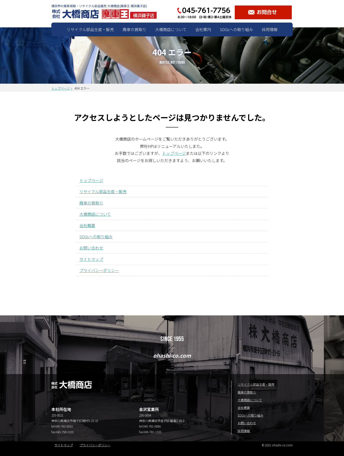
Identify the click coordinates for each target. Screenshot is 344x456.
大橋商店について (170, 29)
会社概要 (87, 225)
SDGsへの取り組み (236, 29)
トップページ (60, 88)
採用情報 (270, 29)
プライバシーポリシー (99, 270)
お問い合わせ (91, 248)
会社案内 (203, 29)
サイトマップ (91, 259)
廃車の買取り (134, 29)
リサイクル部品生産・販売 (90, 29)
